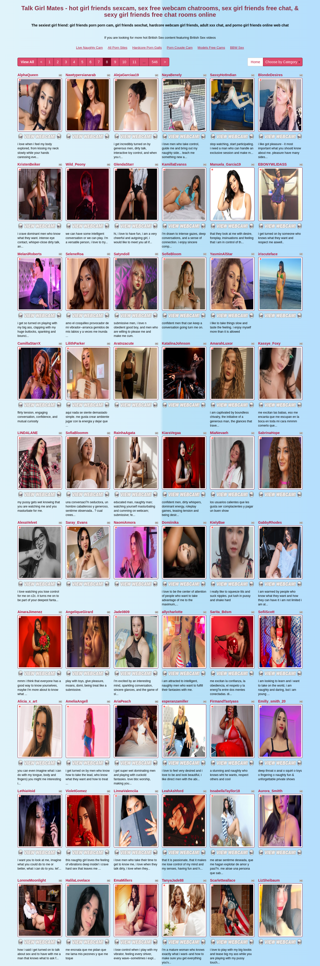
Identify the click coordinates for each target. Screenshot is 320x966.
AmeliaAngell (77, 554)
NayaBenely (172, 75)
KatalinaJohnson (176, 280)
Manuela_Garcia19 (225, 143)
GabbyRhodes (270, 418)
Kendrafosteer (174, 760)
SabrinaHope (269, 349)
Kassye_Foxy (269, 280)
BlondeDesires (270, 75)
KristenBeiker (29, 143)
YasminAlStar (221, 212)
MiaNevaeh (219, 349)
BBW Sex (237, 47)
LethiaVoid (26, 623)
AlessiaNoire (220, 829)
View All (27, 62)
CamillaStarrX (29, 280)
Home (255, 62)
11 (134, 62)
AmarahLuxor (221, 280)
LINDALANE (28, 349)
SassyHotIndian (223, 75)
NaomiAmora (125, 418)
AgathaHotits (77, 760)
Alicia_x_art (27, 554)
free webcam (241, 923)
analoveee (26, 829)
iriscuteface (268, 212)
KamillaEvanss (174, 143)
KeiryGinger (268, 760)
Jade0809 (122, 486)
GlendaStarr (124, 143)
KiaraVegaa (171, 349)
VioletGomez (76, 623)
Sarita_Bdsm (221, 486)
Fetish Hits (203, 959)
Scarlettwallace (222, 692)
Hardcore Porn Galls (147, 47)
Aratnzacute (124, 280)
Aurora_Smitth (270, 623)
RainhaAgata (124, 349)
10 (124, 62)
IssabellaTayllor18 (225, 623)
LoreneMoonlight (32, 692)
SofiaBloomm (77, 349)
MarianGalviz (124, 760)
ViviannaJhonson (80, 829)
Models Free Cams (211, 47)
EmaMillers (123, 692)
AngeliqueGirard (79, 486)
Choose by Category (282, 62)
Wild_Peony (76, 143)
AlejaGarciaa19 (126, 75)
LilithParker (75, 280)
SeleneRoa (75, 212)
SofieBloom (172, 212)
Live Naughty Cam (89, 47)
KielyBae (217, 418)
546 (155, 62)
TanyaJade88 (173, 692)
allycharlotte (172, 486)
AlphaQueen (28, 75)
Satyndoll (122, 212)
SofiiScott (266, 486)
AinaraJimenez (30, 486)
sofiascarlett (172, 829)
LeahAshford (173, 623)
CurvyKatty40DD (127, 829)
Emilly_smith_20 (272, 554)
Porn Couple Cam (179, 47)
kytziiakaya (219, 760)
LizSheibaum (269, 692)
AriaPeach (122, 554)
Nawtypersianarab (81, 75)
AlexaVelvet (27, 418)
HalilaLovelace (78, 692)
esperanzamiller (175, 554)
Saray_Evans (77, 418)
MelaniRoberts (30, 212)
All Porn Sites (117, 47)
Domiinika (170, 418)
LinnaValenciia (126, 623)
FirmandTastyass (224, 554)
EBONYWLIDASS (272, 143)
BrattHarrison (29, 760)
